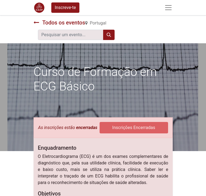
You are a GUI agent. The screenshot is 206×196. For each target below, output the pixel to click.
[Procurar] (109, 35)
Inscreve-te (65, 7)
